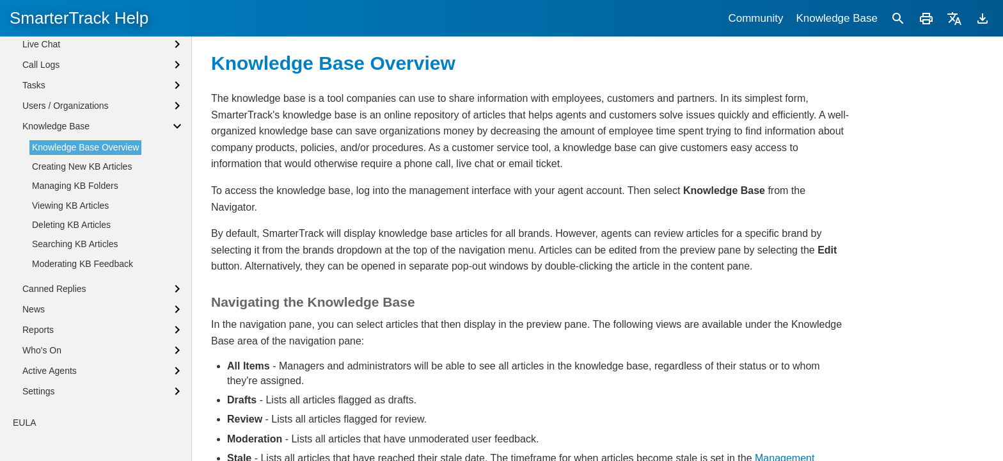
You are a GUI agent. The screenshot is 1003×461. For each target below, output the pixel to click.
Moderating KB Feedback (82, 365)
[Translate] (954, 18)
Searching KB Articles (75, 346)
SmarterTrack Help (79, 18)
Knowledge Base (837, 18)
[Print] (926, 18)
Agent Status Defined (64, 41)
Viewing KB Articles (70, 307)
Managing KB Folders (75, 287)
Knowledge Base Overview (85, 249)
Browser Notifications (64, 63)
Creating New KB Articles (82, 268)
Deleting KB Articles (71, 326)
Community (755, 18)
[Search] (898, 18)
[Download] (982, 18)
